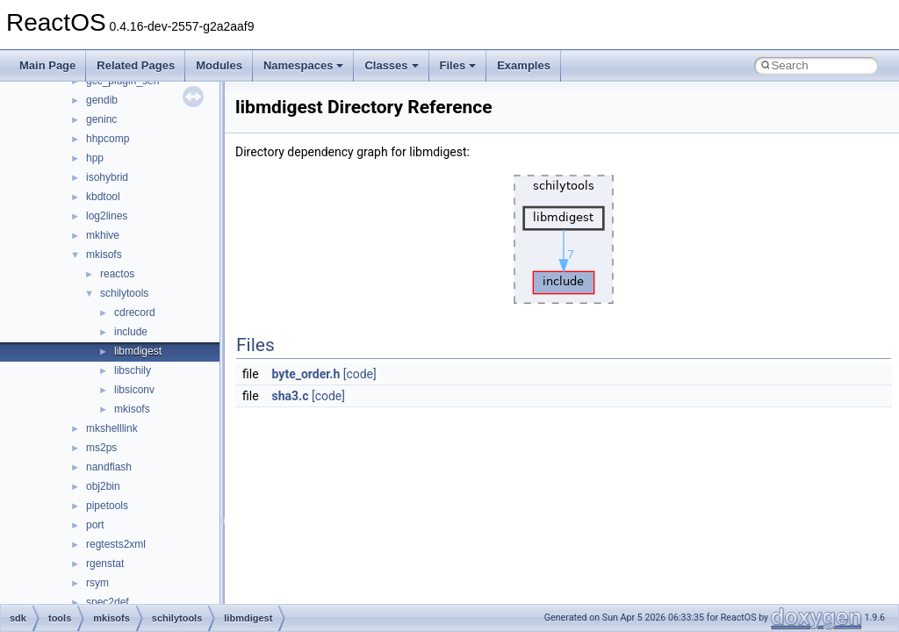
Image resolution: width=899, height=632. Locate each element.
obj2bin (103, 486)
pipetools (107, 505)
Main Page (47, 65)
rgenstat (105, 563)
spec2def (107, 602)
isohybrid (107, 177)
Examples (523, 65)
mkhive (102, 235)
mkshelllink (112, 428)
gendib (102, 100)
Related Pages (136, 65)
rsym (97, 583)
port (95, 525)
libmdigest (138, 351)
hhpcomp (107, 139)
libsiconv (134, 390)
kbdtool (103, 196)
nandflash (109, 467)
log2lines (106, 216)
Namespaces (303, 65)
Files (458, 65)
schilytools (124, 293)
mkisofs (104, 254)
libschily (132, 370)
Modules (219, 65)
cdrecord (134, 312)
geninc (101, 119)
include (130, 332)
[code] (360, 374)
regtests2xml (116, 544)
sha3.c (290, 396)
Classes (391, 65)
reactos (117, 274)
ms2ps (101, 448)
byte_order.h (306, 374)
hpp (95, 158)
